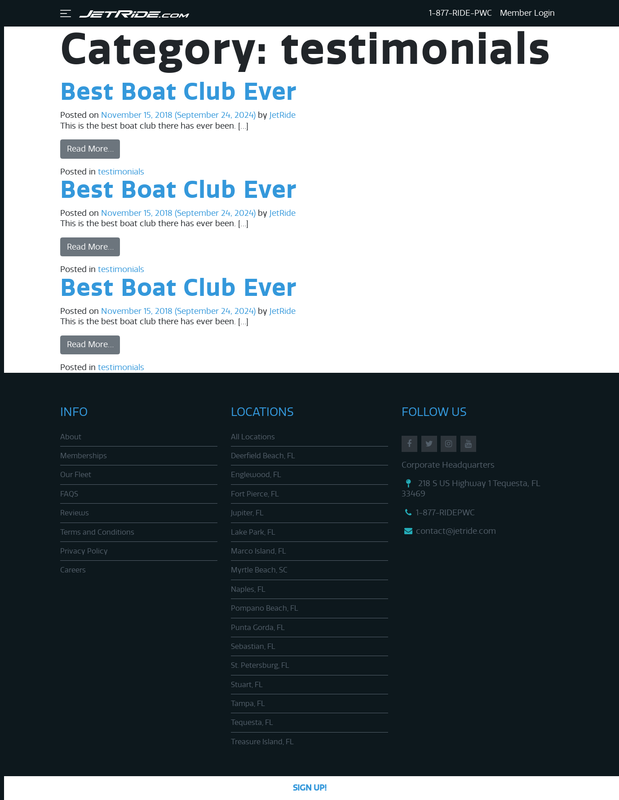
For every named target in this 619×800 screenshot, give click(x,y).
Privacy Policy (84, 551)
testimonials (121, 172)
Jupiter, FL (247, 513)
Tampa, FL (248, 703)
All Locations (253, 437)
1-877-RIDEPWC (438, 513)
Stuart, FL (247, 684)
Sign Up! (310, 788)
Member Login (527, 13)
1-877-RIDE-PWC (460, 13)
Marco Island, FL (258, 551)
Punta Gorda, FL (258, 627)
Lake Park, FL (253, 532)
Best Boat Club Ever (178, 92)
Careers (73, 570)
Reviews (74, 513)
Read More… (90, 149)
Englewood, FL (256, 474)
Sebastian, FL (253, 646)
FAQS (69, 494)
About (70, 437)
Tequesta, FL (252, 722)
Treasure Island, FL (262, 741)
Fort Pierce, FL (255, 494)
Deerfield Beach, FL (263, 455)
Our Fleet (75, 474)
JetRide (281, 115)
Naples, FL (248, 589)
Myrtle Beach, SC (259, 570)
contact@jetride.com (449, 531)
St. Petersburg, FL (260, 665)
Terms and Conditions (97, 532)
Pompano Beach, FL (264, 608)
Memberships (83, 455)
